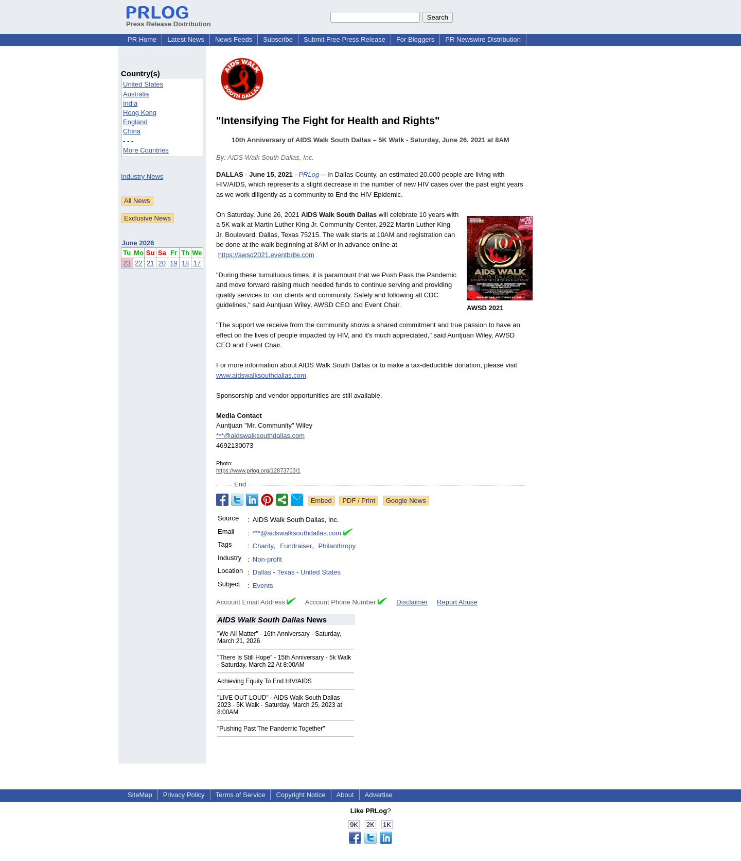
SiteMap (140, 795)
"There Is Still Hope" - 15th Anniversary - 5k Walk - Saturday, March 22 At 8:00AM (284, 661)
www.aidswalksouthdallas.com (261, 375)
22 (138, 263)
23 (127, 263)
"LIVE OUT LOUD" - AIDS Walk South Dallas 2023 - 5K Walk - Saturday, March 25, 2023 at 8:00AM (279, 705)
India (130, 103)
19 (173, 263)
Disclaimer (412, 602)
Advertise (379, 795)
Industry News (142, 176)
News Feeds (233, 39)
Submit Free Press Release (344, 39)
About (345, 795)
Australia (136, 94)
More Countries (146, 150)
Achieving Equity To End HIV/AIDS (264, 681)
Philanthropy (337, 546)
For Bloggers (415, 39)
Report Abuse (457, 602)
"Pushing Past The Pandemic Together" (271, 728)
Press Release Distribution (168, 20)
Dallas (262, 572)
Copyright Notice (300, 795)
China (131, 131)
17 (197, 263)
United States (143, 84)
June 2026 (138, 243)
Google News (406, 500)
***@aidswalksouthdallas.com (260, 436)
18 (185, 263)
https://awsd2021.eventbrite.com (266, 255)
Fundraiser (296, 546)
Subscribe (278, 39)
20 (162, 263)
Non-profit (267, 559)
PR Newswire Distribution (483, 39)
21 (150, 263)
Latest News (185, 39)
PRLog (308, 174)
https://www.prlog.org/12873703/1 (258, 470)
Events (263, 585)
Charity (263, 546)
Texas (285, 572)
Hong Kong (139, 112)
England (135, 122)
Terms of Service (241, 795)
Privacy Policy (184, 795)
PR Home (142, 39)
